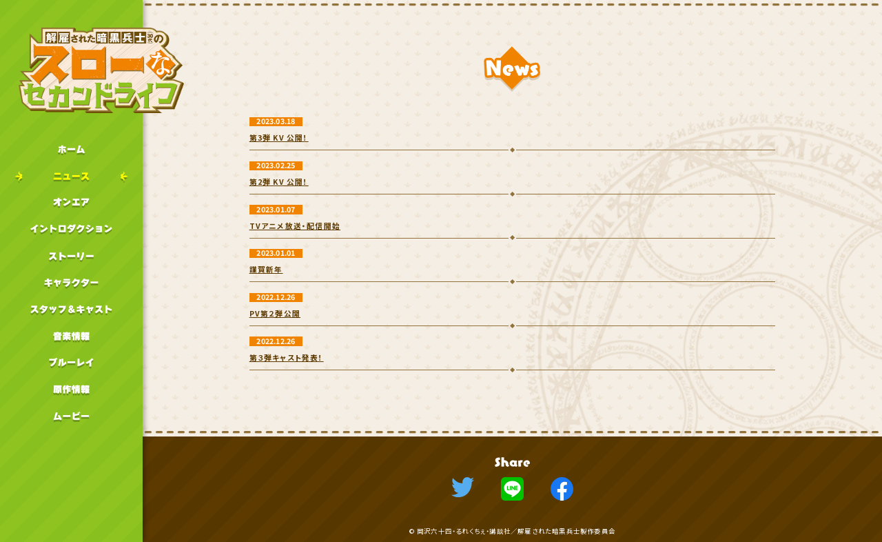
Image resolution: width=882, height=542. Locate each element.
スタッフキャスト (71, 309)
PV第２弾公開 (274, 313)
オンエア (71, 202)
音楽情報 (71, 336)
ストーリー (71, 256)
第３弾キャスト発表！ (286, 357)
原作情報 (71, 389)
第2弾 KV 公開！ (279, 182)
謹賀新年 (266, 269)
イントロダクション (71, 229)
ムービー (71, 416)
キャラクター (71, 282)
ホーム (71, 149)
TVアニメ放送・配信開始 (294, 226)
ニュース (71, 176)
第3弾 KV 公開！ (279, 137)
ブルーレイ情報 (71, 362)
